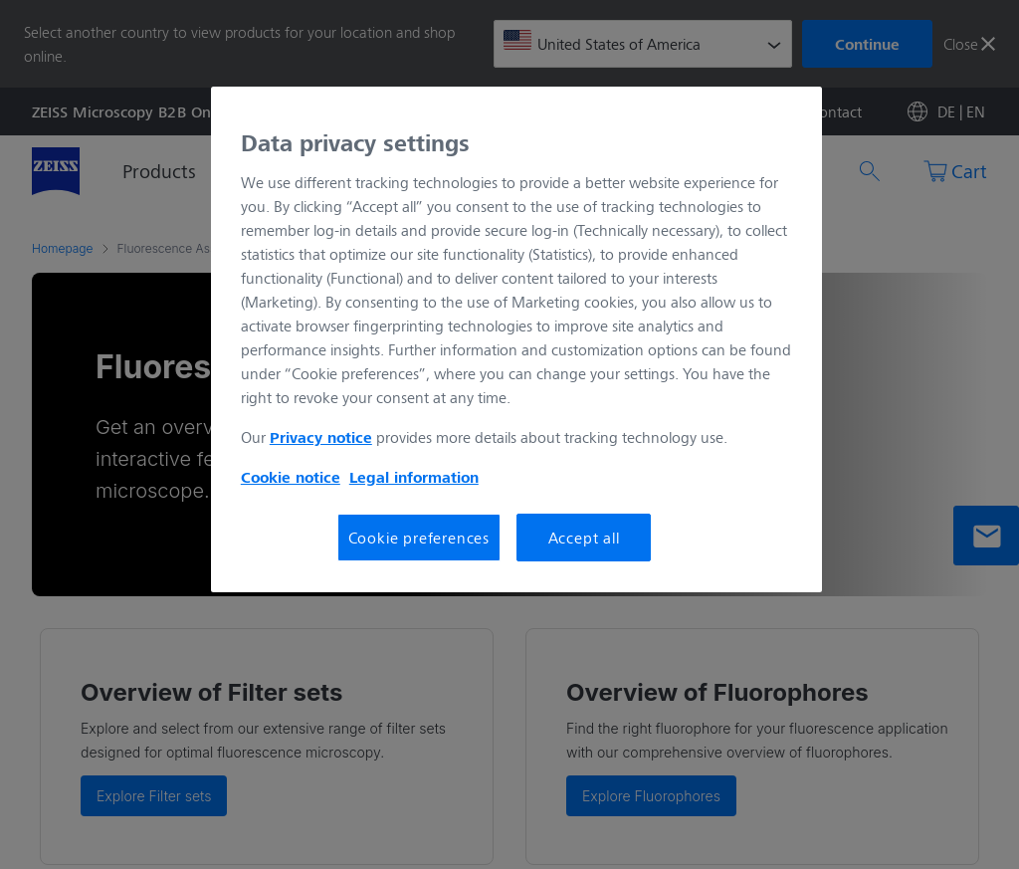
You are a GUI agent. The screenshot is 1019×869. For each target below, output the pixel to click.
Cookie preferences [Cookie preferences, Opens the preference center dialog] (419, 537)
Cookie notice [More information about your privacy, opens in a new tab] (290, 477)
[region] (516, 339)
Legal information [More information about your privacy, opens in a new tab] (414, 477)
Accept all (584, 537)
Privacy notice (321, 437)
